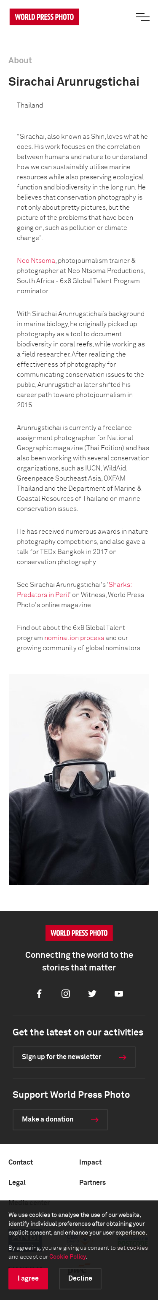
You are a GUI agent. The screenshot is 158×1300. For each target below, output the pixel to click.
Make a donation (47, 1119)
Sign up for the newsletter (61, 1057)
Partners (92, 1182)
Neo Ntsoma (36, 260)
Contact (20, 1162)
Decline (80, 1278)
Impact (90, 1162)
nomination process (74, 638)
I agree (28, 1278)
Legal (17, 1182)
